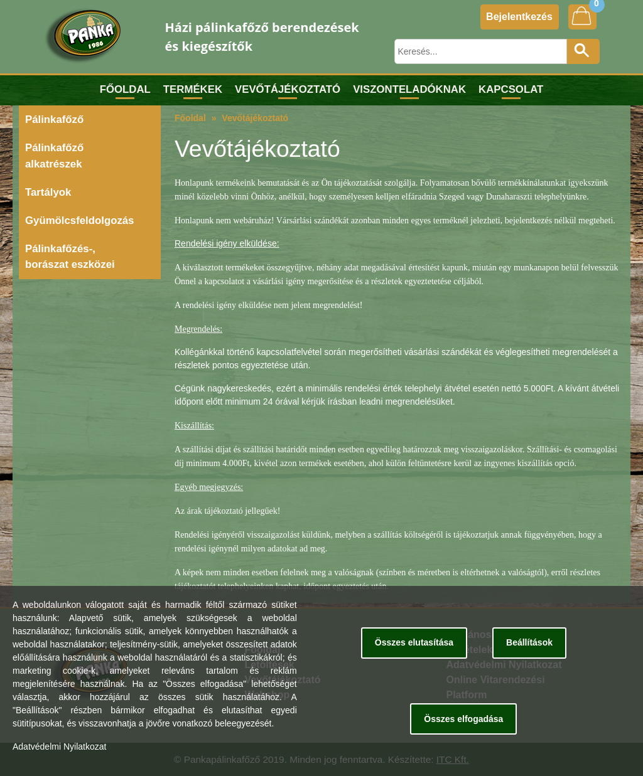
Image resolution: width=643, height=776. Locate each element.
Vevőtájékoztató (287, 89)
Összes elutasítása (414, 642)
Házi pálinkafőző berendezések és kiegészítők (262, 37)
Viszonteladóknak (409, 89)
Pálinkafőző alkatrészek (54, 155)
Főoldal (125, 89)
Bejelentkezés (519, 16)
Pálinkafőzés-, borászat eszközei (70, 256)
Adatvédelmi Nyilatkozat (59, 746)
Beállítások (529, 642)
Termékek (192, 89)
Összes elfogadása (463, 719)
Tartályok (48, 192)
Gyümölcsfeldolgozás (79, 220)
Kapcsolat (510, 89)
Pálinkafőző (54, 119)
